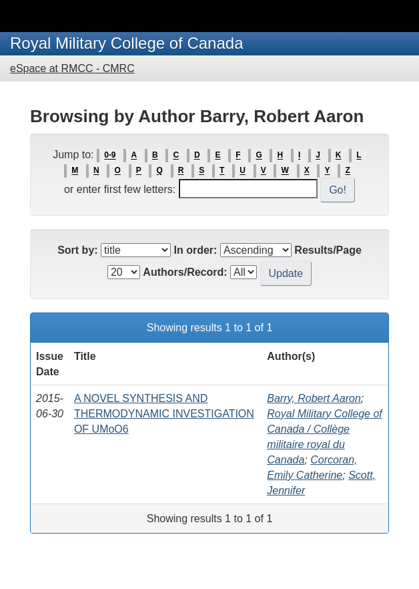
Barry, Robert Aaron (314, 398)
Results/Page (327, 250)
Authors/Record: (185, 272)
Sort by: (77, 250)
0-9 (109, 155)
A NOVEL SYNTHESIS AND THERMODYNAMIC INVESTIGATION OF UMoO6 (164, 414)
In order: (196, 250)
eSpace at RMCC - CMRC (72, 68)
